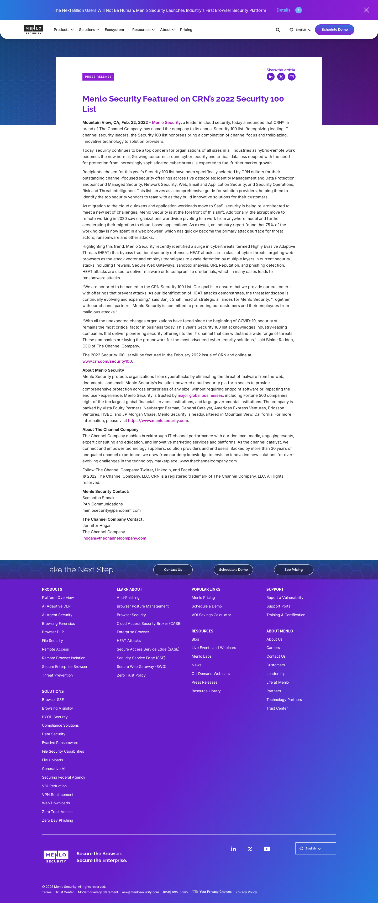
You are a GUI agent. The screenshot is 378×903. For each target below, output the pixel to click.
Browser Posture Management (143, 606)
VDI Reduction (54, 786)
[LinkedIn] (233, 849)
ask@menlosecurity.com (140, 892)
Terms (46, 892)
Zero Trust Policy (131, 675)
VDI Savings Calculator (211, 614)
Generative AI (53, 768)
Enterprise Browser (133, 632)
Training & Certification (285, 614)
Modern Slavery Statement (98, 892)
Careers (273, 647)
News (196, 665)
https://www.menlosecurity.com (158, 420)
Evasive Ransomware (60, 742)
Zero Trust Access (57, 811)
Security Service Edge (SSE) (141, 658)
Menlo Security (166, 122)
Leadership (276, 673)
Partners (273, 691)
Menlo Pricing (203, 597)
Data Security (53, 734)
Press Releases (204, 682)
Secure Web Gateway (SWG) (141, 666)
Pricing (186, 29)
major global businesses (200, 395)
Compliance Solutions (60, 725)
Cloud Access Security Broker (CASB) (149, 623)
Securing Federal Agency (63, 777)
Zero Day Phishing (57, 820)
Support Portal (278, 606)
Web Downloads (56, 803)
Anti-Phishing (128, 597)
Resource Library (206, 691)
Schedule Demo (335, 29)
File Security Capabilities (63, 751)
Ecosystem (114, 29)
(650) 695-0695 (175, 892)
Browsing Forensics (58, 623)
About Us (274, 639)
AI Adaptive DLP (56, 606)
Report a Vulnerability (284, 597)
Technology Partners (284, 699)
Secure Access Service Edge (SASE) (148, 649)
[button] (62, 30)
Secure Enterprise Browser (64, 666)
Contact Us (173, 569)
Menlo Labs (202, 656)
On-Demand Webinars (211, 673)
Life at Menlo (277, 682)
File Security (52, 640)
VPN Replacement (58, 794)
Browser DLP (53, 632)
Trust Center (277, 708)
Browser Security (131, 614)
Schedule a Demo (233, 569)
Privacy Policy (246, 892)
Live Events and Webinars (214, 647)
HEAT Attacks (129, 640)
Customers (275, 665)
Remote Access (55, 649)
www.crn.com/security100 (107, 361)
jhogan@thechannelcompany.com (114, 538)
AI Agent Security (57, 614)
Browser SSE (53, 699)
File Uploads (52, 760)
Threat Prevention (57, 675)
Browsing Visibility (57, 708)
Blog (195, 639)
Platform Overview (58, 597)
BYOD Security (55, 717)
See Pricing (294, 569)
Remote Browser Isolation (63, 658)
